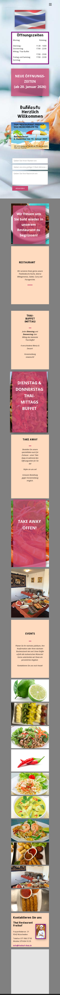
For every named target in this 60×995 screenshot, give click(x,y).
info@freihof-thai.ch (22, 945)
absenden (20, 188)
